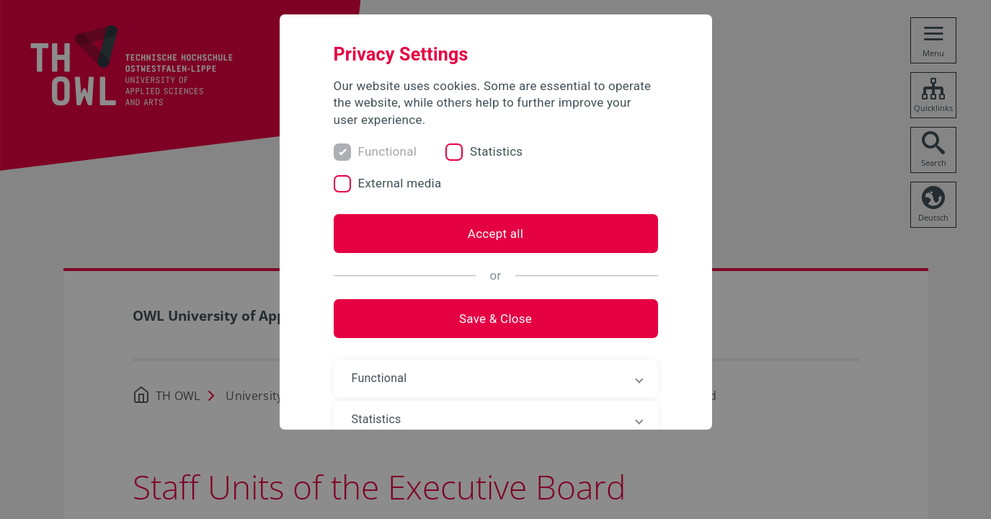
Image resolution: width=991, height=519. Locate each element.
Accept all (495, 233)
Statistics (496, 151)
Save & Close (495, 318)
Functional (387, 151)
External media (400, 183)
